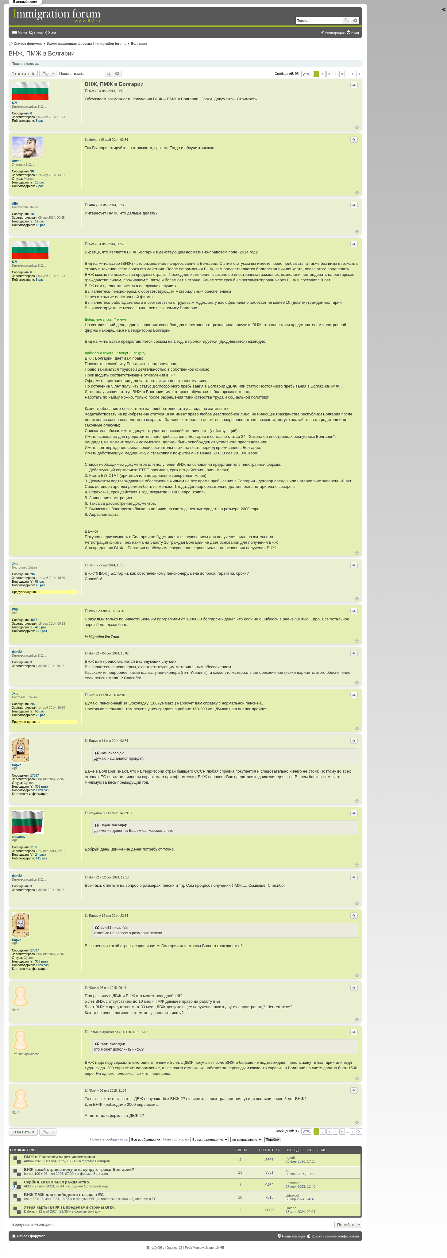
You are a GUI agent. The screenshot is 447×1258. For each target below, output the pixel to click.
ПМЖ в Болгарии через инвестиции (59, 1157)
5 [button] (342, 74)
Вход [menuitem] (355, 33)
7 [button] (352, 74)
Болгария (139, 43)
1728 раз (42, 790)
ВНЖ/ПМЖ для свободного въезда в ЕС (64, 1194)
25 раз (40, 585)
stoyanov (18, 837)
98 (32, 171)
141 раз (41, 858)
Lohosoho (293, 1183)
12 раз (40, 221)
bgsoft (290, 1158)
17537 (34, 775)
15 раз (40, 182)
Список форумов (28, 43)
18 (32, 214)
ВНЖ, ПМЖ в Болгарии (42, 53)
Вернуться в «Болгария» (33, 1224)
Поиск (346, 20)
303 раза (41, 786)
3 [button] (329, 74)
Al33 (27, 1186)
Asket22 (30, 1199)
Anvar (16, 161)
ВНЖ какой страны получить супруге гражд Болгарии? (79, 1169)
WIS (15, 609)
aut (288, 1170)
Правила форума (25, 63)
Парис (16, 765)
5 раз (40, 120)
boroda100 (32, 1173)
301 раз (41, 631)
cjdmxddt (292, 1195)
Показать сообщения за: (125, 1139)
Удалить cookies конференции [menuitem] (335, 1236)
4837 (33, 620)
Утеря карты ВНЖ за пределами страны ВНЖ (69, 1207)
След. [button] (359, 74)
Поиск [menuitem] (38, 33)
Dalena (29, 1211)
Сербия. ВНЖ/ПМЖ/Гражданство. (57, 1182)
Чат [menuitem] (53, 33)
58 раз (40, 581)
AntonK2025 (33, 1161)
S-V (14, 103)
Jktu (15, 563)
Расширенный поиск (355, 20)
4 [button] (336, 74)
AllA (15, 203)
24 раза (40, 854)
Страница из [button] (306, 74)
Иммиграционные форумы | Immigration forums (86, 43)
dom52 (17, 652)
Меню (22, 32)
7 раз (40, 186)
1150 (33, 847)
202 (33, 574)
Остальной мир (96, 1186)
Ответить (21, 73)
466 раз (40, 627)
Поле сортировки (196, 1139)
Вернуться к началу (357, 127)
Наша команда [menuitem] (293, 1236)
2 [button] (323, 74)
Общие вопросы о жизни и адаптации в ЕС (122, 1199)
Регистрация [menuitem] (335, 33)
